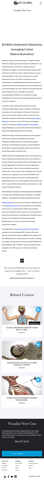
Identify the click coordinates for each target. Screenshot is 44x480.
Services (4, 467)
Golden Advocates (33, 463)
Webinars (4, 463)
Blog (30, 467)
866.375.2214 (22, 441)
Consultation (5, 465)
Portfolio (31, 465)
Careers (17, 465)
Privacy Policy (18, 463)
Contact (17, 470)
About (16, 467)
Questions (4, 470)
